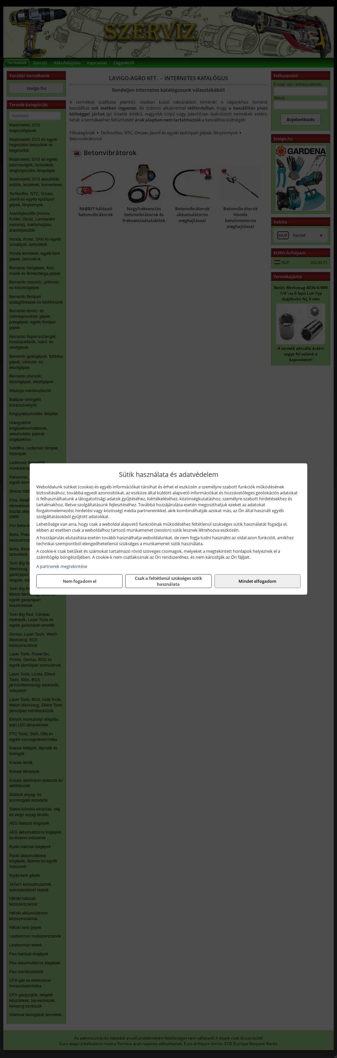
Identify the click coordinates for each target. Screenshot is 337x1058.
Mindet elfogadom (257, 581)
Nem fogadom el (79, 581)
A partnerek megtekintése (61, 566)
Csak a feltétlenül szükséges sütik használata (168, 581)
